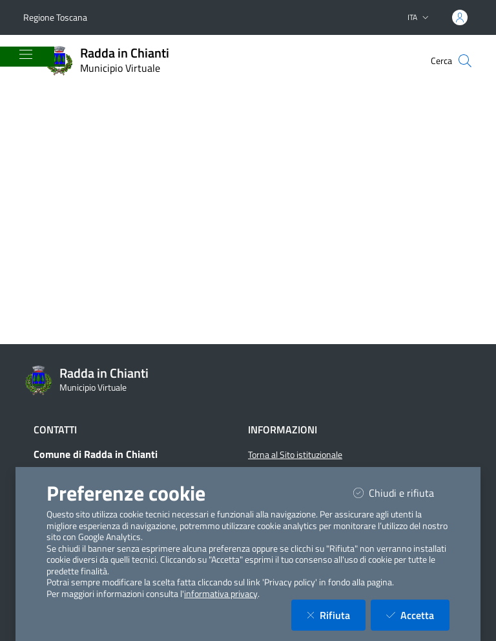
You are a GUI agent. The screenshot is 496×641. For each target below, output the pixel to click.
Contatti (55, 429)
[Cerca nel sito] (465, 61)
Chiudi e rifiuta (401, 492)
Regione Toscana (55, 17)
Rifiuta (336, 615)
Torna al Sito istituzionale (295, 455)
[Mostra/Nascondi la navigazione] (26, 54)
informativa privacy (221, 594)
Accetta (418, 615)
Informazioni (282, 429)
